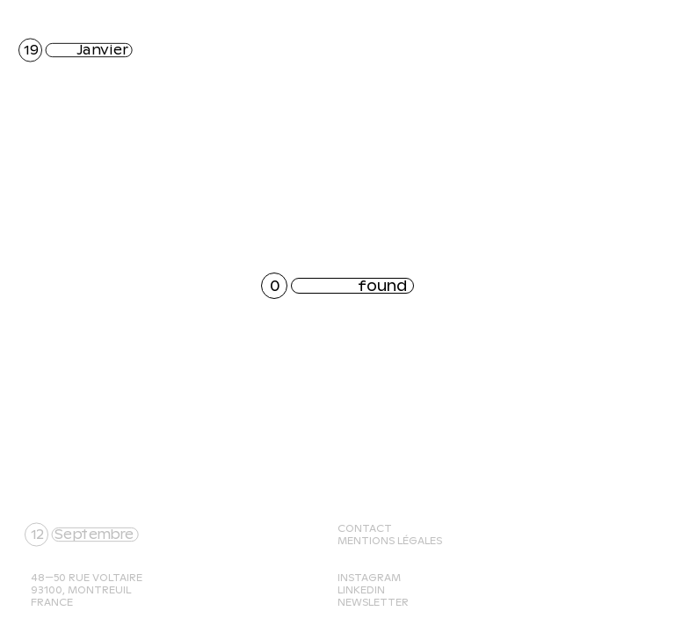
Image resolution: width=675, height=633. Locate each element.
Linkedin (361, 590)
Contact (365, 528)
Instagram (369, 577)
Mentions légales (390, 541)
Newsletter (373, 602)
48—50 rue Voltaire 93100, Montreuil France (86, 589)
